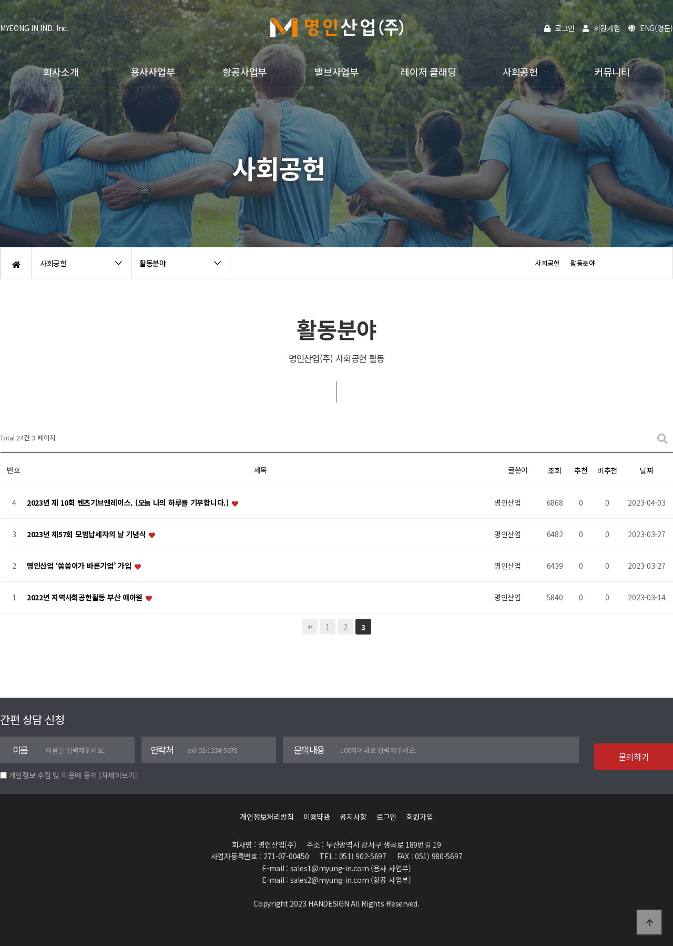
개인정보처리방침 (266, 816)
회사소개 (60, 71)
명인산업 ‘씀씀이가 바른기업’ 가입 (80, 566)
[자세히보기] (118, 775)
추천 (580, 470)
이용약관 (316, 816)
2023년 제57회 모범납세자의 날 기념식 (87, 534)
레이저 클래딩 (428, 71)
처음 (310, 627)
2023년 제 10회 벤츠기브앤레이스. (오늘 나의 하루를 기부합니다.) (129, 503)
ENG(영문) (651, 28)
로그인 (559, 28)
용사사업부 (153, 71)
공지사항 (353, 816)
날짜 (646, 470)
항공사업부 (244, 71)
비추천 (607, 470)
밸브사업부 (336, 71)
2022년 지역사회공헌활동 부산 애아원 (86, 597)
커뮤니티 (612, 71)
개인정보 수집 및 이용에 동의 (53, 775)
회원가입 (601, 28)
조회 (554, 470)
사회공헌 (520, 71)
